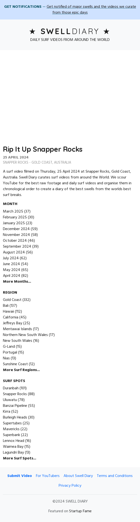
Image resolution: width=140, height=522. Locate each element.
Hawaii (8, 311)
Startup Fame (80, 511)
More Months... (17, 282)
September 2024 (17, 246)
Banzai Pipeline (15, 406)
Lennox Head (13, 441)
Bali (6, 306)
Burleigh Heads (15, 417)
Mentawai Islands (17, 329)
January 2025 (14, 223)
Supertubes (12, 423)
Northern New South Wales (25, 335)
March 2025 (13, 211)
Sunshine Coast (15, 364)
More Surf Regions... (21, 370)
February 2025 (15, 217)
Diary (70, 31)
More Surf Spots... (19, 458)
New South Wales (17, 341)
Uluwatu (10, 400)
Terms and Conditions (115, 476)
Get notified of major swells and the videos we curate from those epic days (91, 10)
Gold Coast (42, 163)
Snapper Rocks (15, 163)
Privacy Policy (70, 486)
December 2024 (16, 229)
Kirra (6, 412)
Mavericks (11, 429)
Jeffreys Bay (12, 323)
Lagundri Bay (13, 452)
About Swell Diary (78, 476)
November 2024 (16, 235)
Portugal (10, 352)
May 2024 (11, 270)
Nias (6, 358)
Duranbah (11, 388)
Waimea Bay (13, 447)
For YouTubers (48, 476)
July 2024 (11, 258)
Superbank (11, 435)
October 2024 (15, 241)
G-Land (9, 347)
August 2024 (14, 252)
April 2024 (11, 276)
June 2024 (11, 264)
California (10, 317)
